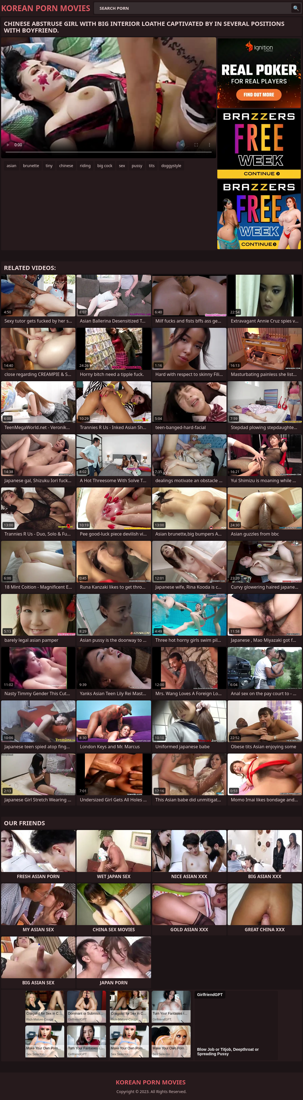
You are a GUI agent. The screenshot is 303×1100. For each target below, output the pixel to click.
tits (151, 165)
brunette (31, 165)
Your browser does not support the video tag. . (108, 97)
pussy (137, 165)
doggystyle (171, 165)
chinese (66, 165)
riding (85, 165)
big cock (104, 165)
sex (122, 165)
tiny (49, 165)
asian (11, 165)
